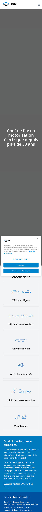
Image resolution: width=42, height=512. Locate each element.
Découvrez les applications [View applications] (18, 485)
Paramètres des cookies (21, 259)
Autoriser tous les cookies (21, 271)
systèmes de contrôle (13, 468)
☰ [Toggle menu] (39, 5)
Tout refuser (21, 265)
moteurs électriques (12, 465)
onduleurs (26, 465)
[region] (21, 256)
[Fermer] (37, 238)
